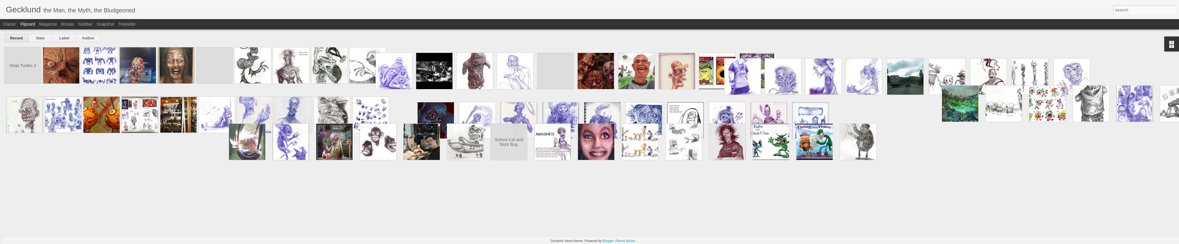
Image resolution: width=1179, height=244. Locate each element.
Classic (9, 24)
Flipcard (27, 24)
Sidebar (85, 24)
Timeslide (127, 24)
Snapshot (105, 24)
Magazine (48, 24)
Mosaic (67, 24)
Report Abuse (625, 241)
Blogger (607, 241)
